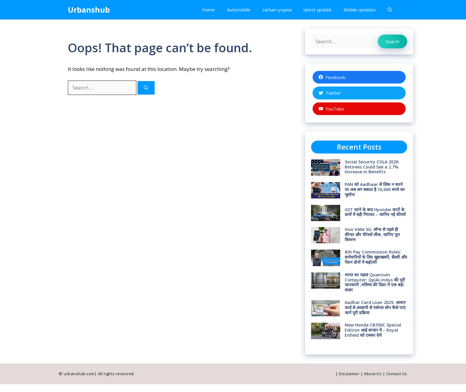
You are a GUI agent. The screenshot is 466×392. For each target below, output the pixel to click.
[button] (390, 10)
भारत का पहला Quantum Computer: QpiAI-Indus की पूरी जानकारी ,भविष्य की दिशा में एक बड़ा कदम (375, 282)
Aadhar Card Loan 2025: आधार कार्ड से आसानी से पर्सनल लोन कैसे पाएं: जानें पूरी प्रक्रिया (376, 307)
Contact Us (396, 373)
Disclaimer (349, 373)
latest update (317, 10)
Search (392, 41)
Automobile (238, 10)
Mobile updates (359, 10)
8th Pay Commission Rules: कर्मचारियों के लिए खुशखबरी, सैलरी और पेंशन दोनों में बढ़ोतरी (376, 257)
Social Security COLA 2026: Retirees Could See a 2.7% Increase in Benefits (372, 167)
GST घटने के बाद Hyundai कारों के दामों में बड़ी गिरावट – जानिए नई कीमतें (375, 212)
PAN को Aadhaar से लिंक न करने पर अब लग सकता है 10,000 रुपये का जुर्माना (375, 189)
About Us (373, 373)
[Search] (146, 88)
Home (208, 10)
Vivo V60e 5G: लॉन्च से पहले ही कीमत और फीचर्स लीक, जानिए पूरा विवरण (372, 234)
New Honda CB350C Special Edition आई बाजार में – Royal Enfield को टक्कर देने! (373, 330)
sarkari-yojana (277, 10)
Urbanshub (89, 10)
